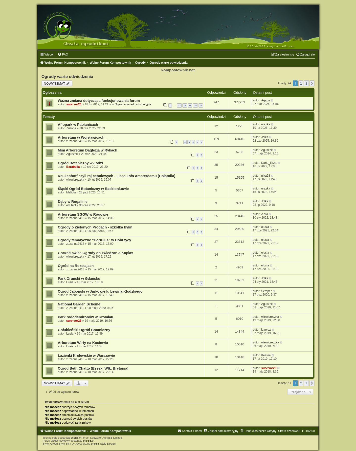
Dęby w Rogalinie (73, 202)
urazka (265, 124)
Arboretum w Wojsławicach (81, 137)
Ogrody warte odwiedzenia (67, 76)
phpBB (74, 437)
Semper (266, 291)
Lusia (69, 282)
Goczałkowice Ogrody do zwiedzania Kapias (95, 253)
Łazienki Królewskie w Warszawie (86, 355)
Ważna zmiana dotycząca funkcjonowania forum (99, 101)
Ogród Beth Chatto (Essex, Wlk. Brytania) (93, 368)
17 (201, 105)
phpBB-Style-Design (103, 443)
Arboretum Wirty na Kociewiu (83, 343)
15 (190, 105)
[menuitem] (63, 54)
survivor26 (73, 104)
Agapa (265, 100)
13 (179, 105)
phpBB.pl (88, 440)
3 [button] (306, 83)
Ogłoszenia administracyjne (133, 104)
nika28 (265, 175)
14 (184, 105)
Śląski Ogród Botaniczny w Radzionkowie (93, 189)
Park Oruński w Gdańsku (79, 279)
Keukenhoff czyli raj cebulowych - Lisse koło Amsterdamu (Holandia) (116, 176)
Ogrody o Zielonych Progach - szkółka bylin (95, 227)
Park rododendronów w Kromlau (85, 317)
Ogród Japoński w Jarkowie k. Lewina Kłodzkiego (100, 291)
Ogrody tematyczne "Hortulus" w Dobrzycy (94, 240)
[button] (312, 83)
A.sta (264, 214)
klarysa (266, 329)
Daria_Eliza (269, 163)
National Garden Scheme (79, 304)
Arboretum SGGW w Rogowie (83, 214)
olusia (265, 227)
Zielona (71, 128)
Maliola (71, 192)
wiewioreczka (75, 179)
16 (195, 105)
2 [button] (301, 83)
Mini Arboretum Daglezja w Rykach (87, 150)
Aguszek (72, 154)
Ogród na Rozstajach (76, 266)
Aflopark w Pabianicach (78, 125)
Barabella (73, 167)
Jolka (264, 137)
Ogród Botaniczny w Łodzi (80, 163)
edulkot (71, 205)
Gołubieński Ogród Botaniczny (84, 330)
